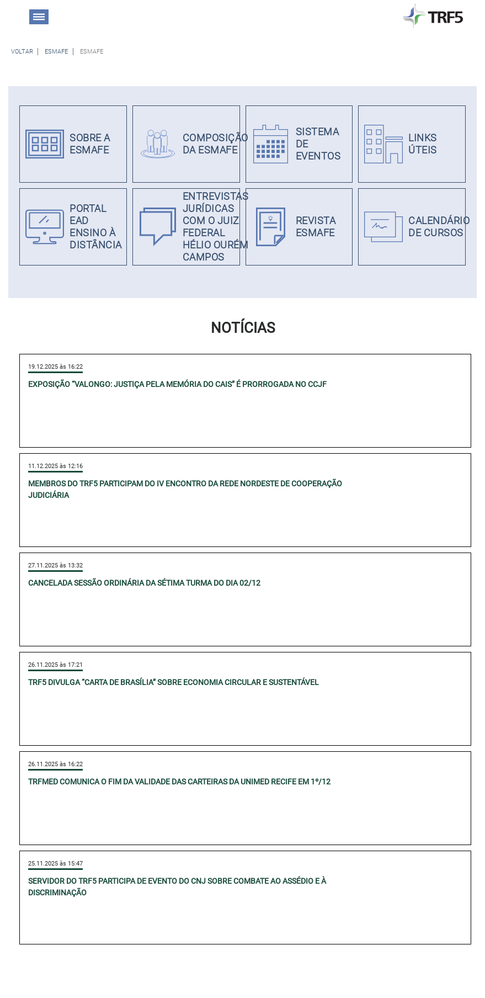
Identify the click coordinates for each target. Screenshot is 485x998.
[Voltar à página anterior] (22, 51)
